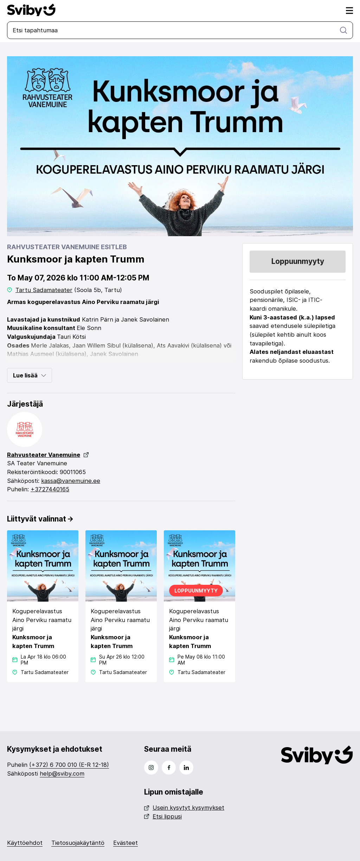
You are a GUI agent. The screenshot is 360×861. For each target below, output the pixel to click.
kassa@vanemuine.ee (70, 480)
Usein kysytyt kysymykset (184, 807)
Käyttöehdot (25, 842)
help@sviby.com (62, 773)
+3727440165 (50, 489)
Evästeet (125, 842)
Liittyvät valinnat (40, 518)
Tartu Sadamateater (43, 289)
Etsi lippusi (163, 816)
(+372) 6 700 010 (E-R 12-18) (69, 764)
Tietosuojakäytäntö (77, 842)
